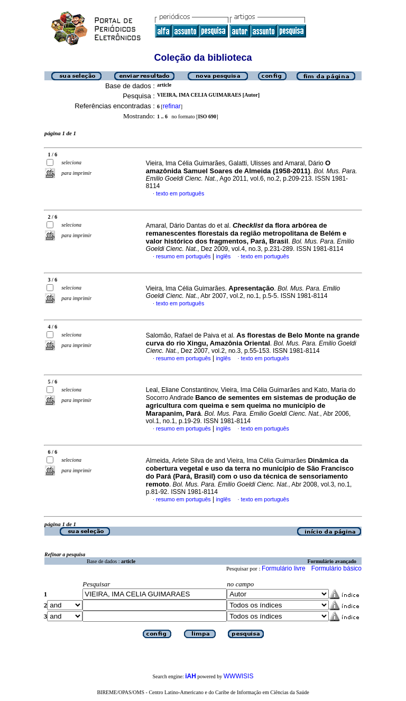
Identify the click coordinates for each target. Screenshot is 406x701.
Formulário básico (336, 568)
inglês (223, 256)
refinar (172, 106)
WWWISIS (239, 676)
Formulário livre (284, 568)
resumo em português (183, 256)
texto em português (180, 193)
